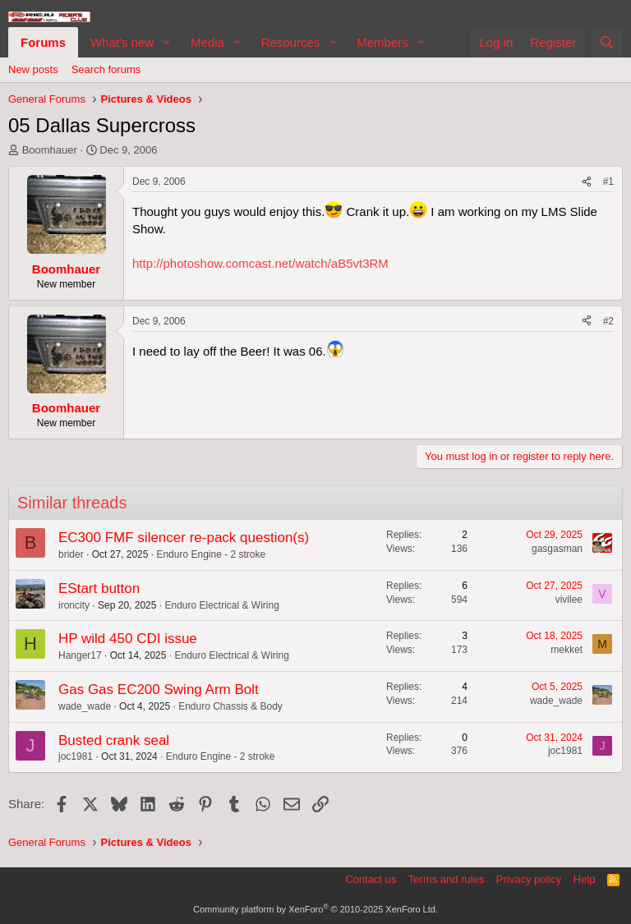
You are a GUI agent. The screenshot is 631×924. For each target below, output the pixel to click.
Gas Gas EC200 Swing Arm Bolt (158, 689)
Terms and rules (446, 879)
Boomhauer (49, 150)
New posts (33, 69)
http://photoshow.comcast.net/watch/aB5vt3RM (260, 263)
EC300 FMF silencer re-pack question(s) (183, 537)
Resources (290, 42)
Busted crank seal (113, 740)
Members (382, 42)
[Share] (586, 181)
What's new (122, 42)
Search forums (106, 69)
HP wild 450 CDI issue (127, 638)
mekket (566, 649)
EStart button (99, 588)
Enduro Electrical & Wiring (221, 605)
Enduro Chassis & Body (230, 706)
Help (584, 879)
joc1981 (75, 756)
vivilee (569, 599)
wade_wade (84, 706)
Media (207, 42)
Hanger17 (80, 655)
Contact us (370, 879)
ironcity (74, 605)
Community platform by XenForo (315, 909)
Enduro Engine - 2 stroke (210, 554)
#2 (608, 321)
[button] (166, 42)
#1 (608, 181)
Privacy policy (528, 879)
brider (71, 554)
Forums (43, 42)
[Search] (607, 42)
